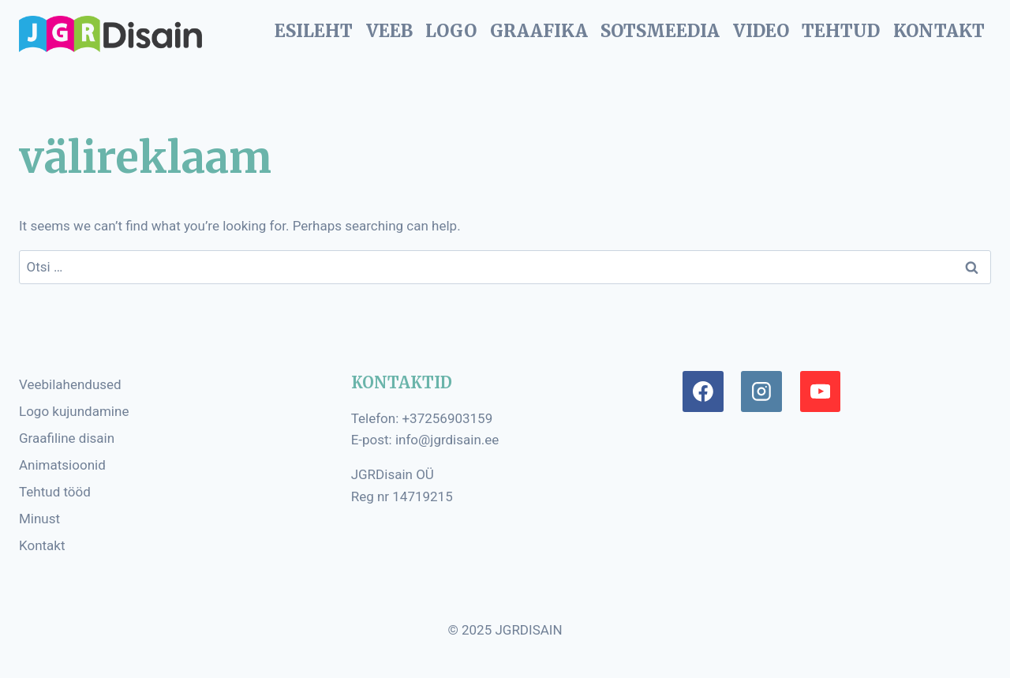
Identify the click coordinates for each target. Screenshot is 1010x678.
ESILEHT (314, 31)
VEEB (389, 31)
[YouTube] (820, 391)
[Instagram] (761, 391)
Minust (39, 518)
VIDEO (761, 31)
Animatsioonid (62, 465)
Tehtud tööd (55, 492)
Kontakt (42, 545)
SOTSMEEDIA (660, 31)
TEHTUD (841, 31)
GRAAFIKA (539, 31)
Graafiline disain (66, 438)
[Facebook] (703, 391)
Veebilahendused (70, 384)
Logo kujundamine (74, 411)
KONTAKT (939, 31)
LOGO (451, 31)
